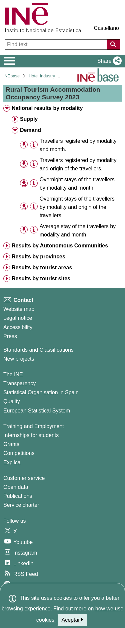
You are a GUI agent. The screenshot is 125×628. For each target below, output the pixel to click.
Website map (18, 309)
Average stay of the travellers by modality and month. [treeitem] (78, 230)
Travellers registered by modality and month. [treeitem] (78, 145)
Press (10, 336)
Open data (15, 487)
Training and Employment (33, 426)
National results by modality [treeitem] (47, 108)
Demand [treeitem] (30, 130)
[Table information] (34, 144)
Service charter (21, 505)
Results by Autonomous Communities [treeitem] (60, 245)
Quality (11, 401)
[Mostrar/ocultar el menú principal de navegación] (9, 61)
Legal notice (17, 318)
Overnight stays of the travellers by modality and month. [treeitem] (77, 184)
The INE (13, 374)
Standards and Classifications (38, 350)
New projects (18, 359)
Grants (11, 444)
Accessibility (17, 327)
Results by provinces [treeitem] (38, 256)
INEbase (11, 75)
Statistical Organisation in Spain (41, 392)
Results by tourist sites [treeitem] (41, 278)
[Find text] (56, 44)
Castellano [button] (106, 28)
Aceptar (72, 620)
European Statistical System (36, 410)
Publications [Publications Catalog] (17, 496)
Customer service (24, 478)
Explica (12, 462)
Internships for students (31, 435)
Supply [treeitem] (29, 119)
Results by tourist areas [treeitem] (42, 267)
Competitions (18, 453)
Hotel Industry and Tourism (54, 75)
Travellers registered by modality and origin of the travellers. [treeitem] (78, 164)
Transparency (19, 383)
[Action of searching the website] (113, 44)
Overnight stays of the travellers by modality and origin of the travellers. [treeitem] (77, 207)
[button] (108, 61)
